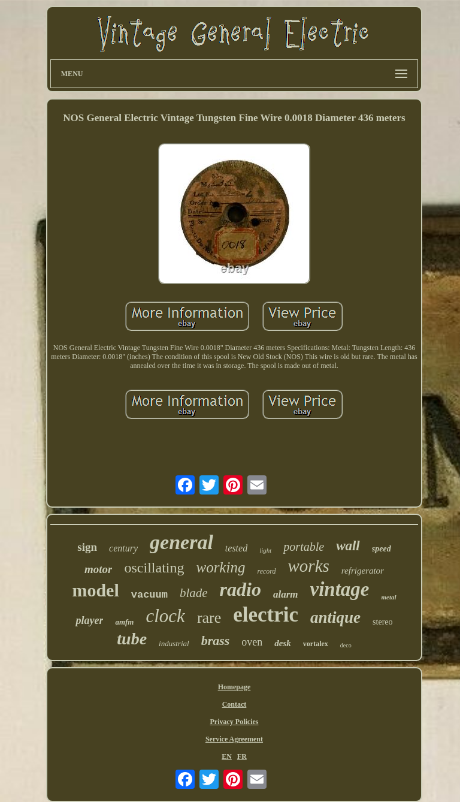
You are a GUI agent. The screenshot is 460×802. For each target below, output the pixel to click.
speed (381, 548)
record (266, 571)
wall (348, 545)
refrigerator (362, 570)
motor (98, 569)
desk (282, 643)
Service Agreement (234, 739)
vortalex (315, 644)
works (308, 565)
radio (240, 589)
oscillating (154, 567)
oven (251, 642)
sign (87, 547)
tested (236, 548)
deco (346, 645)
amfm (124, 621)
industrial (174, 643)
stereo (382, 621)
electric (265, 614)
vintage (340, 589)
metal (389, 597)
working (220, 567)
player (89, 620)
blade (194, 593)
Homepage (234, 687)
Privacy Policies (234, 721)
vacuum (149, 595)
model (95, 590)
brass (215, 640)
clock (165, 615)
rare (209, 617)
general (181, 542)
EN (227, 756)
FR (242, 756)
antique (335, 617)
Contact (234, 704)
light (265, 550)
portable (303, 546)
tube (132, 638)
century (123, 548)
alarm (285, 594)
